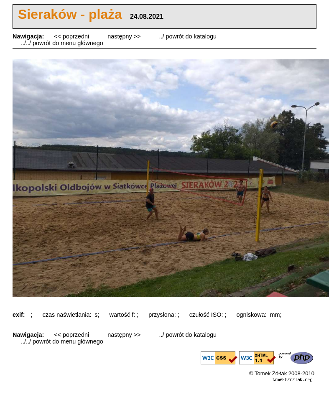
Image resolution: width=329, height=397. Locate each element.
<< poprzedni (72, 36)
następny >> (124, 36)
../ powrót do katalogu (188, 36)
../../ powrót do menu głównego (62, 43)
